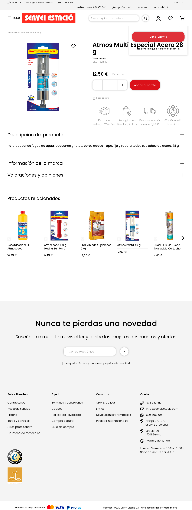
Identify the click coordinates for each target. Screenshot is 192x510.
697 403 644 (99, 7)
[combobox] (114, 18)
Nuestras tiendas (18, 409)
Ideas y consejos (18, 421)
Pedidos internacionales (112, 421)
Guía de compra (63, 427)
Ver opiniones (99, 58)
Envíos (100, 409)
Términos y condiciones (67, 402)
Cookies (57, 409)
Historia (12, 415)
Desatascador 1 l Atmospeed (18, 246)
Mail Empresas (84, 7)
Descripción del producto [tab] (35, 135)
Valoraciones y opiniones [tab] (35, 175)
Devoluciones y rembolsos (113, 415)
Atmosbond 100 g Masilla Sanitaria (55, 246)
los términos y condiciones (88, 363)
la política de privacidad (117, 363)
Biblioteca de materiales (23, 433)
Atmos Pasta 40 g (129, 245)
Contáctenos (16, 402)
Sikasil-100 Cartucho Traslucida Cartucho (167, 246)
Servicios (142, 7)
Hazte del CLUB (161, 7)
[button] (178, 2)
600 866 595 (66, 2)
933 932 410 (15, 2)
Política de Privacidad (66, 415)
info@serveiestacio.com (40, 2)
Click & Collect (105, 402)
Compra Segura (63, 421)
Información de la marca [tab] (35, 163)
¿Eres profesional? (121, 7)
